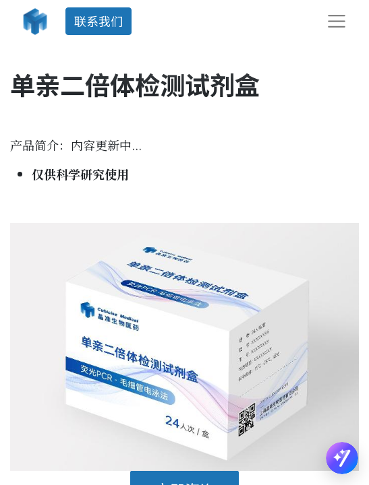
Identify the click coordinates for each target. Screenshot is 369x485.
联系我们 (98, 21)
